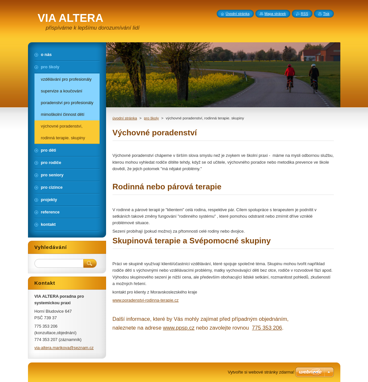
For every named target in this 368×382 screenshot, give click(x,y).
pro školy (151, 118)
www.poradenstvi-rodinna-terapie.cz (146, 300)
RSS (304, 14)
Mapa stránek (275, 14)
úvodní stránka (125, 118)
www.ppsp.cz (179, 328)
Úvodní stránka (238, 14)
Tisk (326, 14)
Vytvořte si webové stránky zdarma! (261, 372)
